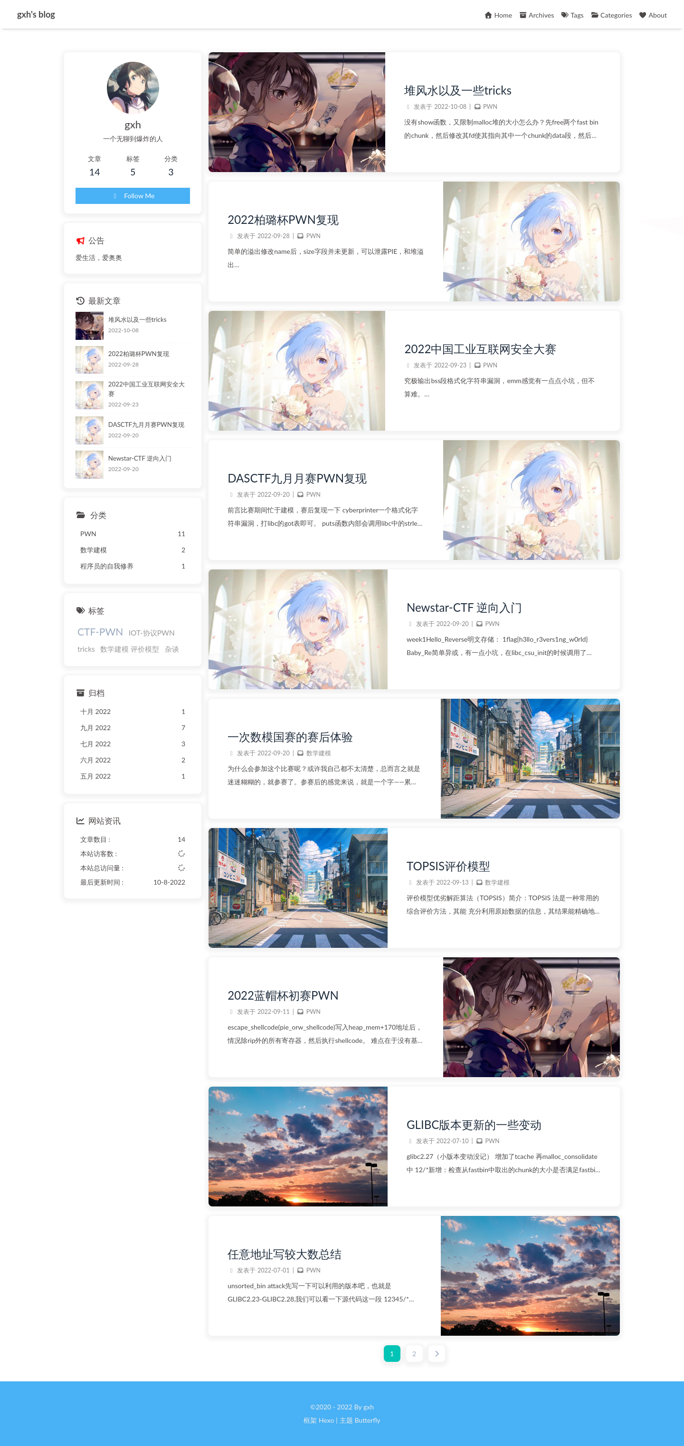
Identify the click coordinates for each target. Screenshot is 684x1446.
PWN (490, 106)
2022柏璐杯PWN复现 (283, 219)
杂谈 (172, 649)
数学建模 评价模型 (129, 649)
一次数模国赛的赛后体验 (290, 736)
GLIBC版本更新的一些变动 (474, 1124)
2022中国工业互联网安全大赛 (480, 349)
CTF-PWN (100, 631)
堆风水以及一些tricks (457, 90)
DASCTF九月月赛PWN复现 (297, 478)
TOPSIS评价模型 (448, 866)
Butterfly (367, 1420)
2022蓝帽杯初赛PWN (283, 995)
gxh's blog (36, 14)
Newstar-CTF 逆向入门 (464, 607)
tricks (86, 649)
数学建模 (318, 753)
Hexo (326, 1420)
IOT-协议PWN (152, 632)
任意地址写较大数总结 (285, 1254)
